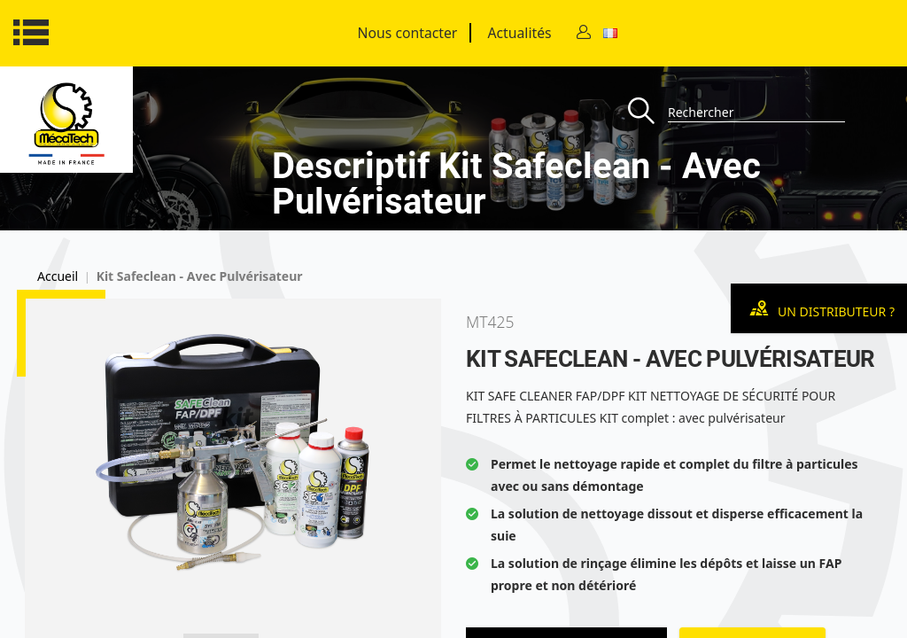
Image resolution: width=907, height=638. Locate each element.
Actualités (519, 33)
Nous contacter (408, 33)
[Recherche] (648, 112)
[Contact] (583, 33)
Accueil (57, 276)
